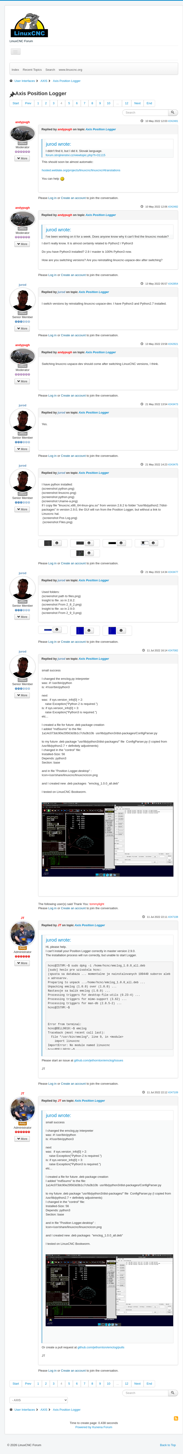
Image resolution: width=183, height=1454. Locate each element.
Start (16, 103)
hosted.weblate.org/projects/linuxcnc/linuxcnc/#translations (81, 170)
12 (126, 103)
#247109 (173, 1092)
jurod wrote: (58, 144)
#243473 (173, 404)
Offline (23, 143)
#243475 (173, 464)
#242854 (173, 283)
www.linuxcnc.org (70, 69)
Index (15, 69)
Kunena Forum (102, 1427)
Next (137, 103)
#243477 (173, 572)
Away (22, 947)
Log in (52, 198)
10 (108, 103)
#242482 (173, 206)
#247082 (173, 650)
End (149, 103)
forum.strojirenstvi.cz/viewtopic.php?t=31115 (75, 155)
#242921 (173, 344)
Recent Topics (32, 69)
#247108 (173, 916)
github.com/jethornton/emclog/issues (98, 1060)
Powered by (83, 1427)
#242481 (173, 121)
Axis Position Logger (100, 129)
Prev (28, 103)
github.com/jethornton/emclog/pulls (101, 1347)
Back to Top (168, 1445)
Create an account (73, 198)
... (117, 103)
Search (50, 69)
